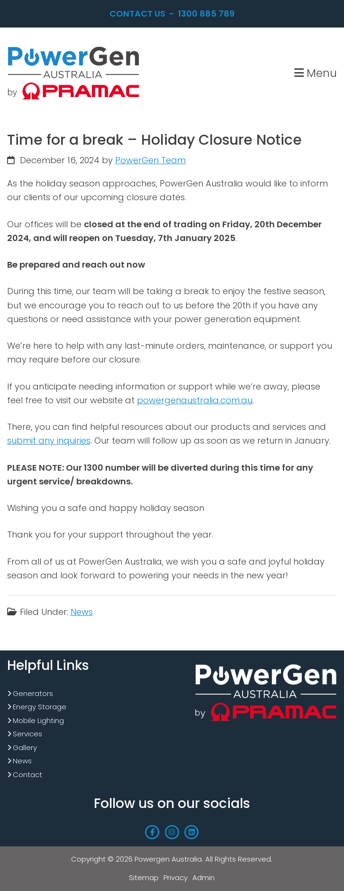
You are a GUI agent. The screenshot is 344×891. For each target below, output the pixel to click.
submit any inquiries (49, 440)
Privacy (175, 877)
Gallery (25, 747)
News (82, 612)
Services (27, 734)
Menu (315, 73)
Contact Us (137, 13)
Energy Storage (39, 707)
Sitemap (144, 877)
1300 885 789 (206, 13)
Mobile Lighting (38, 720)
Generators (33, 693)
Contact (27, 775)
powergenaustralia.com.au (195, 400)
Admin (203, 877)
